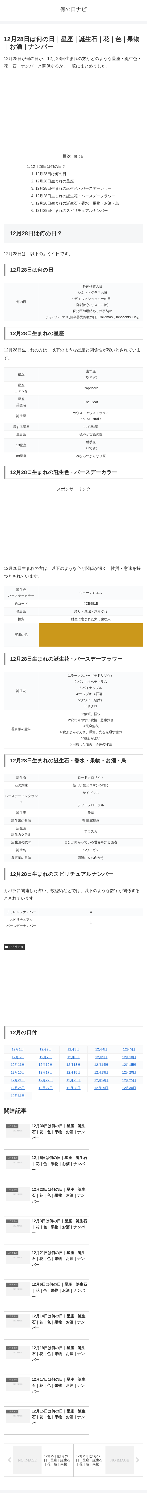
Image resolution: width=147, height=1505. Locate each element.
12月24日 (101, 1082)
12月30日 (129, 1090)
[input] (73, 1354)
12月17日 (45, 1074)
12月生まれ (14, 948)
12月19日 (101, 1074)
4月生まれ (108, 1398)
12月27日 (45, 1090)
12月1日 (18, 1051)
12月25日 (129, 1082)
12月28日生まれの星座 (54, 182)
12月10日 (129, 1059)
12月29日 (101, 1090)
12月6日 (18, 1059)
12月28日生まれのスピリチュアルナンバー (71, 212)
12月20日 (129, 1074)
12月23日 (73, 1082)
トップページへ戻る (38, 1490)
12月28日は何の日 (51, 174)
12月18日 (73, 1074)
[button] (138, 1354)
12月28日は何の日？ (48, 167)
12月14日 (101, 1067)
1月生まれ (38, 1390)
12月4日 (101, 1051)
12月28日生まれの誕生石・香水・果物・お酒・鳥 (77, 205)
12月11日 (18, 1067)
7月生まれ (38, 1414)
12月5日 (129, 1051)
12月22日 (45, 1082)
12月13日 (73, 1067)
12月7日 (45, 1059)
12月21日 (18, 1082)
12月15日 (129, 1067)
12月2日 (45, 1051)
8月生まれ (108, 1414)
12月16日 (18, 1074)
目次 (67, 156)
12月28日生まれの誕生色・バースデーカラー (73, 189)
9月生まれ (38, 1421)
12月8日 (73, 1059)
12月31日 (18, 1097)
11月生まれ (38, 1429)
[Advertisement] (73, 109)
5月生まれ (38, 1406)
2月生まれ (108, 1390)
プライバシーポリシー (109, 1490)
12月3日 (73, 1051)
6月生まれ (108, 1406)
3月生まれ (38, 1398)
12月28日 (73, 1090)
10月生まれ (108, 1421)
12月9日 (101, 1059)
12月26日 (18, 1090)
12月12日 (45, 1067)
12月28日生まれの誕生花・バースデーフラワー (75, 197)
